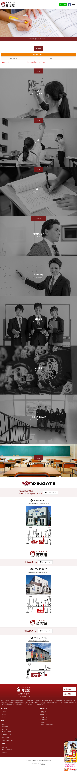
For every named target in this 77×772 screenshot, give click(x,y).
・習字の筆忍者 (5, 737)
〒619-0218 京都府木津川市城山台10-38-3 (38, 641)
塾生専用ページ (70, 689)
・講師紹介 (43, 722)
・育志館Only (43, 717)
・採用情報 (4, 747)
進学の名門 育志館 (34, 39)
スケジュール (45, 39)
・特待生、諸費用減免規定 (46, 724)
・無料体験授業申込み (6, 750)
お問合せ (68, 694)
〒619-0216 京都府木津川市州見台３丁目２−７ (38, 503)
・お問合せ (4, 752)
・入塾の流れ (43, 719)
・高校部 (3, 717)
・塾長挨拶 (43, 712)
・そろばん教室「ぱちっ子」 (8, 740)
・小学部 (3, 712)
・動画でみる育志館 (6, 731)
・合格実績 (4, 729)
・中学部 (3, 714)
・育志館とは (43, 714)
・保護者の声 (4, 726)
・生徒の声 (4, 724)
